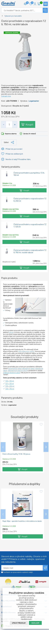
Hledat (45, 10)
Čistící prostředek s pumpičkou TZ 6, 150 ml (29, 174)
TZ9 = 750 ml (9, 389)
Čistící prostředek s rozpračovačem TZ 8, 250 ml (30, 199)
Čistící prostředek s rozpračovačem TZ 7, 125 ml (30, 225)
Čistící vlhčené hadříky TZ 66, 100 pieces (16, 454)
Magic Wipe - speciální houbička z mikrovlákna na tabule (22, 521)
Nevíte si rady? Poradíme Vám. (18, 159)
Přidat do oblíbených (14, 154)
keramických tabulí (15, 369)
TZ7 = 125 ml (9, 384)
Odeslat (45, 568)
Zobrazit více (6, 96)
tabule (11, 332)
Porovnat (26, 3)
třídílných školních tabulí (11, 373)
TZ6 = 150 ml (9, 381)
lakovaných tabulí (28, 369)
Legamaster (34, 101)
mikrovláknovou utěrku (26, 351)
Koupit (29, 124)
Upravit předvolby (19, 623)
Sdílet (6, 142)
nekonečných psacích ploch (17, 370)
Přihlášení (34, 4)
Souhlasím (35, 623)
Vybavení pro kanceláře (13, 16)
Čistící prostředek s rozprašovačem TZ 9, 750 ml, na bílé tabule (30, 251)
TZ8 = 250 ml (9, 386)
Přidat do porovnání (14, 149)
